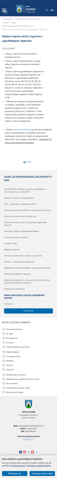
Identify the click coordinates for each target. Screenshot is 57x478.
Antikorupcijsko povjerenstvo (18, 347)
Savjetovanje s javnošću (16, 375)
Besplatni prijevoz (12, 250)
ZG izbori (9, 334)
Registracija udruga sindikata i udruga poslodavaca (27, 268)
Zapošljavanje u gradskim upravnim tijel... (23, 379)
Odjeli (13, 23)
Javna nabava (12, 383)
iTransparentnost (13, 356)
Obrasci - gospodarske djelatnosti (19, 262)
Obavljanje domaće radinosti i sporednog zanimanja (27, 210)
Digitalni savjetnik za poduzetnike (18, 198)
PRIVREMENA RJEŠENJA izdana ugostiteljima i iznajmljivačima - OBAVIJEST (25, 190)
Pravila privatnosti (17, 466)
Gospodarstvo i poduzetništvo (27, 19)
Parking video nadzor (15, 392)
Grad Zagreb (7, 19)
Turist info (10, 370)
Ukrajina (9, 365)
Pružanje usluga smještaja (16, 237)
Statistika (9, 361)
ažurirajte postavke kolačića (39, 466)
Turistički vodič (10, 243)
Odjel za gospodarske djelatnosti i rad (17, 26)
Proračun (10, 343)
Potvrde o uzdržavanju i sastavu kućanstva (23, 256)
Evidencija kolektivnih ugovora (17, 274)
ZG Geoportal (11, 338)
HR (53, 10)
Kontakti (5, 23)
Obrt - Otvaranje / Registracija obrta (20, 204)
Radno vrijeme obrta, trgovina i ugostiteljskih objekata (24, 296)
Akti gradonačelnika (14, 329)
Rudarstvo (8, 304)
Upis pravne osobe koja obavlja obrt (20, 216)
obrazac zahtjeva (22, 129)
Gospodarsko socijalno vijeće (18, 388)
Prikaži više (28, 311)
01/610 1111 (28, 439)
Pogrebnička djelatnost (14, 289)
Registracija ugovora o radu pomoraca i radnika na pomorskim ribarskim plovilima (27, 281)
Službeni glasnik (12, 352)
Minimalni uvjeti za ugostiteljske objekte (21, 231)
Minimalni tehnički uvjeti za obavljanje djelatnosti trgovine (25, 223)
